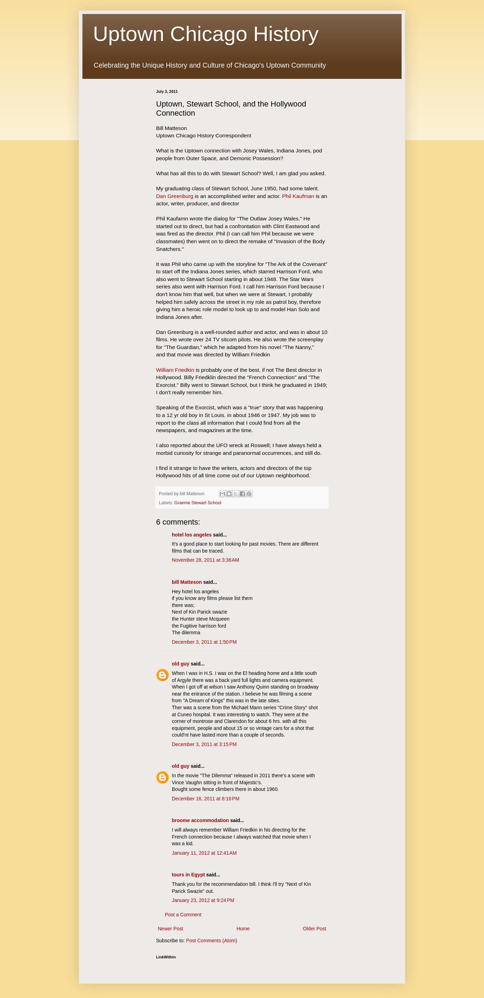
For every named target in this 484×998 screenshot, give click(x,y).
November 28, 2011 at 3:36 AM (205, 560)
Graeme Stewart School (197, 502)
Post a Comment (183, 914)
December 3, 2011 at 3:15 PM (204, 744)
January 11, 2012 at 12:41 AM (204, 853)
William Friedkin (175, 370)
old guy (180, 664)
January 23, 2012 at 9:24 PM (203, 900)
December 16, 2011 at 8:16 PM (206, 798)
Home (242, 928)
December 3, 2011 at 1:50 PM (204, 642)
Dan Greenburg (174, 196)
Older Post (314, 928)
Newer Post (170, 928)
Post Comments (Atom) (211, 940)
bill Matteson (187, 582)
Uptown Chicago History (206, 34)
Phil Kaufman (298, 196)
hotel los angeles (192, 535)
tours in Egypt (188, 874)
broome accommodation (200, 820)
